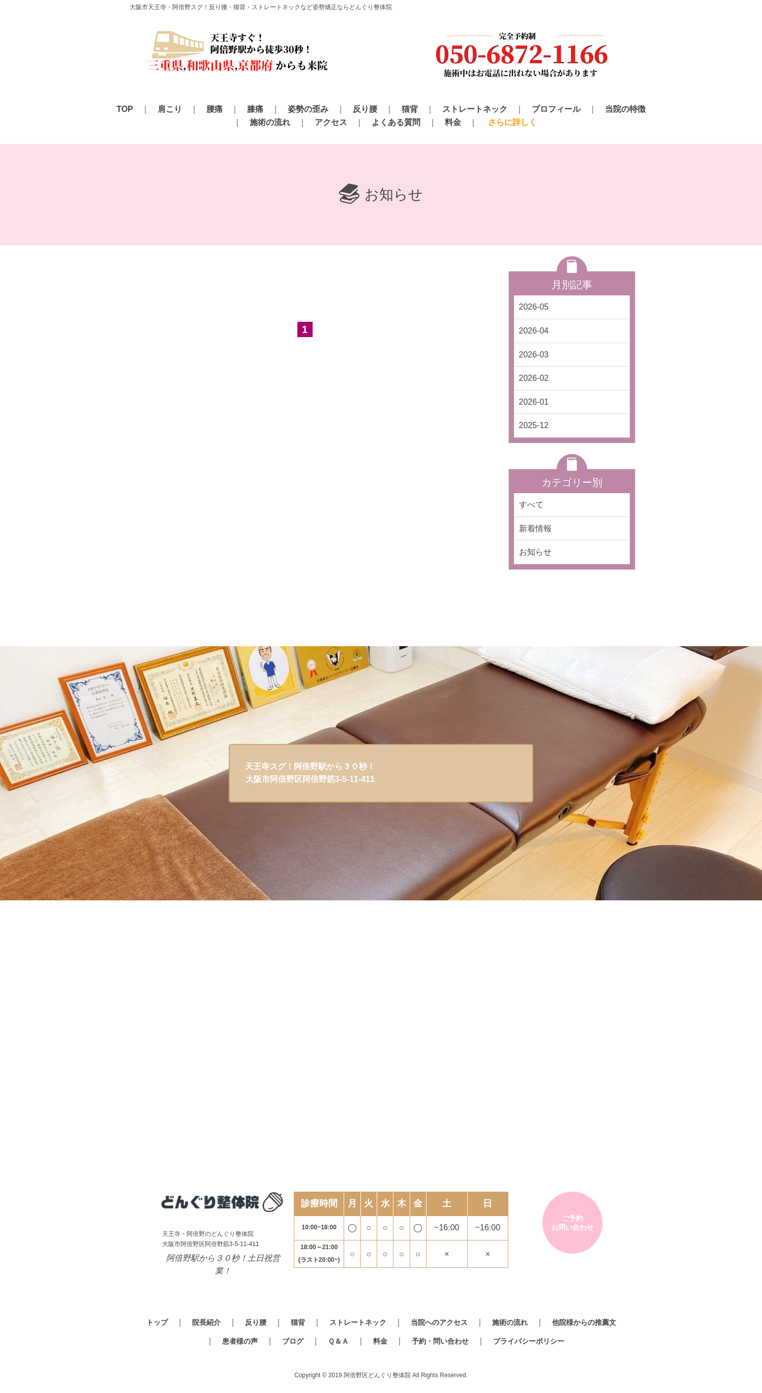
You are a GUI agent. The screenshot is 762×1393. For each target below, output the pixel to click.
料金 (453, 122)
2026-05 (534, 306)
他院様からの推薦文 (584, 1322)
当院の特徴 (625, 109)
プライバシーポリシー (528, 1341)
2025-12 (534, 425)
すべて (531, 504)
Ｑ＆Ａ (338, 1341)
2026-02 (534, 378)
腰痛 (214, 109)
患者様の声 (240, 1341)
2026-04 (534, 330)
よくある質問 (396, 122)
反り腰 (365, 109)
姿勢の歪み (308, 109)
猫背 (410, 109)
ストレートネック (474, 109)
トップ (157, 1322)
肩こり (170, 109)
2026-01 (534, 402)
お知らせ (535, 552)
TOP (124, 109)
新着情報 (535, 528)
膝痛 (255, 109)
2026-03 (534, 354)
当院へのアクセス (439, 1322)
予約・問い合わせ (440, 1341)
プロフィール (556, 109)
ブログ (292, 1341)
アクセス (331, 122)
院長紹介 (206, 1322)
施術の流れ (270, 122)
